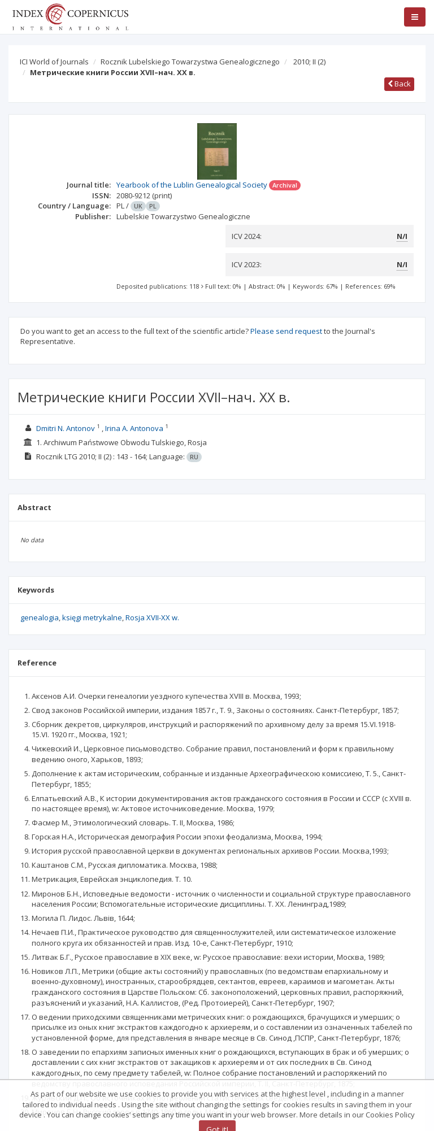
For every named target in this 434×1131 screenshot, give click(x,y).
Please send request (286, 331)
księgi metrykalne (92, 617)
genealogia (39, 617)
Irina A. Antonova (134, 428)
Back (399, 84)
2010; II (309, 61)
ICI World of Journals (54, 61)
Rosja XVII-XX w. (152, 617)
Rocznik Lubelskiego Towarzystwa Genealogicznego (190, 61)
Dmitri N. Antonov (65, 428)
